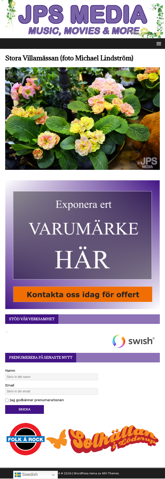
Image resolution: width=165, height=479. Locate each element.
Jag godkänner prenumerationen (34, 400)
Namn (10, 370)
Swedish (26, 475)
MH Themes (110, 473)
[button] (158, 43)
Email (9, 385)
